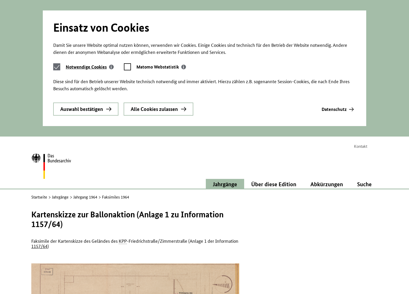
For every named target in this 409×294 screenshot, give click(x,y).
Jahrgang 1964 (86, 168)
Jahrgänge (60, 168)
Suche (365, 155)
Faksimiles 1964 (116, 168)
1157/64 (39, 217)
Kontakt (360, 117)
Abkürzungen (328, 155)
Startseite (39, 168)
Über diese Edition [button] (276, 155)
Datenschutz (335, 84)
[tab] (89, 42)
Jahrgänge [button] (228, 155)
